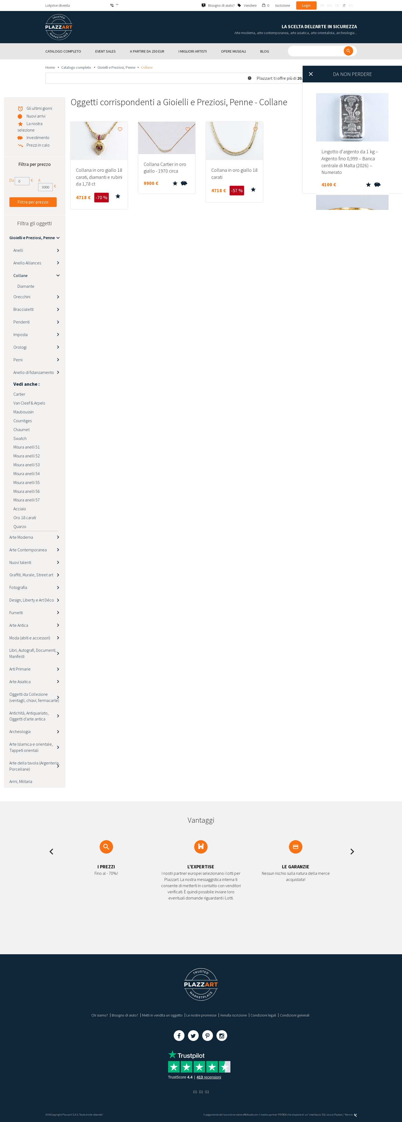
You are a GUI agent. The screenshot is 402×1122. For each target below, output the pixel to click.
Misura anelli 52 (26, 455)
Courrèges (22, 420)
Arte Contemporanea (28, 549)
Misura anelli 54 (26, 473)
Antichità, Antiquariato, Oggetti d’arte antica (29, 716)
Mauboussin (23, 411)
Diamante (25, 286)
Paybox (338, 1114)
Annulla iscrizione (233, 1015)
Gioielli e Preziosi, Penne (116, 67)
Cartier (19, 394)
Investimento (38, 137)
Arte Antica (18, 625)
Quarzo (19, 526)
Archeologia (20, 731)
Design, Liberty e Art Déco (31, 600)
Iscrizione (282, 5)
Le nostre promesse (201, 1015)
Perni (18, 359)
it (344, 5)
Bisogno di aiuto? (125, 1015)
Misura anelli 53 (26, 464)
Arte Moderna (21, 537)
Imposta (20, 334)
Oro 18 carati (24, 517)
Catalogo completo (76, 67)
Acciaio (19, 508)
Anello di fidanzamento (33, 372)
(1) (195, 1091)
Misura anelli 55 (26, 482)
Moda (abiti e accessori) (29, 637)
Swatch (20, 438)
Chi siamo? (99, 1015)
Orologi (20, 347)
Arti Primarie (20, 669)
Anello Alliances (27, 262)
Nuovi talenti (20, 562)
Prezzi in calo (38, 145)
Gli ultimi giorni (39, 108)
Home (50, 67)
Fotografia (18, 587)
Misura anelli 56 (26, 491)
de (337, 5)
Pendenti (21, 322)
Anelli (18, 250)
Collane (20, 275)
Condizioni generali (294, 1015)
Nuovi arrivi (36, 116)
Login (306, 5)
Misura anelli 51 (26, 447)
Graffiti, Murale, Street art (31, 574)
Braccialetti (23, 309)
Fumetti (16, 612)
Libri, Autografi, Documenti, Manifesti (32, 653)
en (329, 5)
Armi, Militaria (20, 781)
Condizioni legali (263, 1015)
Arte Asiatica (20, 681)
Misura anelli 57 (26, 499)
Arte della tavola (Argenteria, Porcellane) (34, 766)
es (351, 5)
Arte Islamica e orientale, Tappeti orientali (31, 747)
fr (322, 5)
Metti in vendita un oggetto (162, 1015)
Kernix (351, 1114)
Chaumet (21, 429)
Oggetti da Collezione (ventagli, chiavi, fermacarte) (34, 697)
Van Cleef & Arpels (29, 403)
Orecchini (21, 296)
